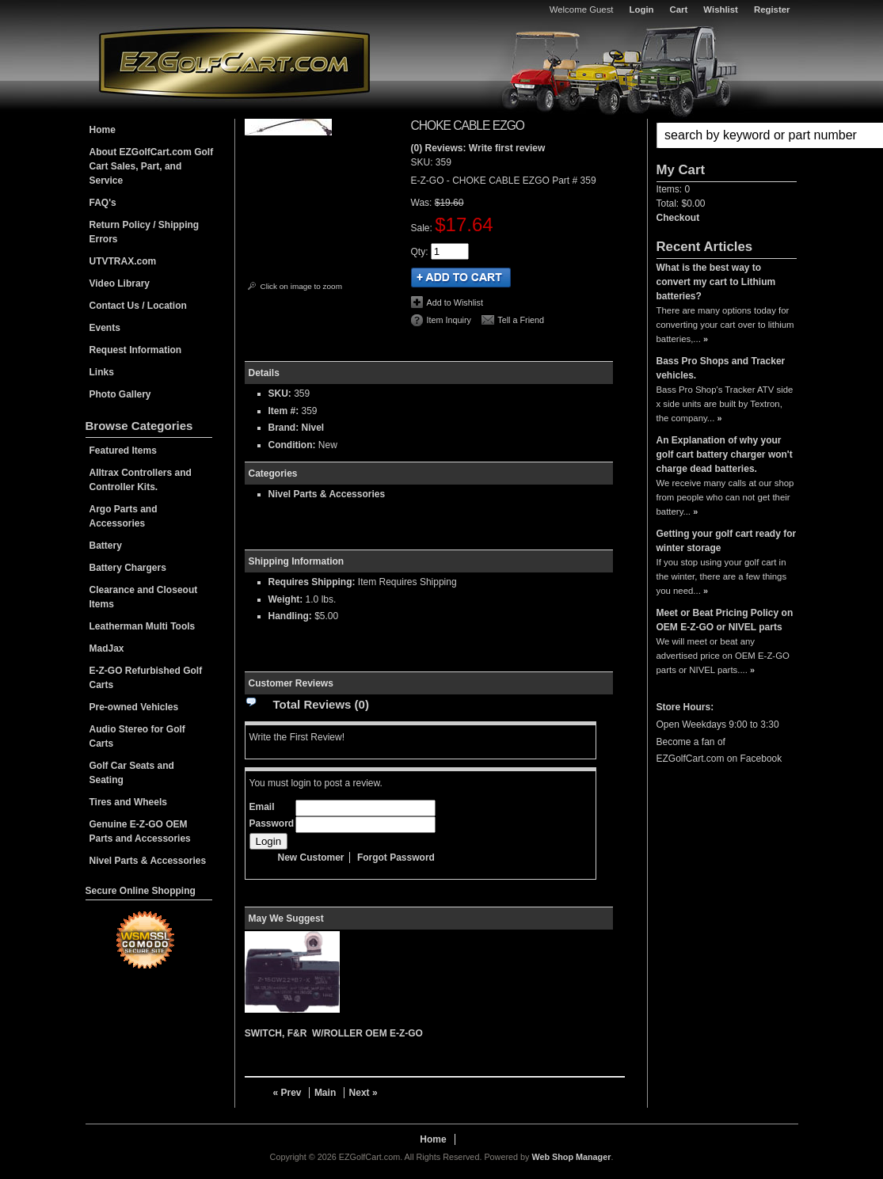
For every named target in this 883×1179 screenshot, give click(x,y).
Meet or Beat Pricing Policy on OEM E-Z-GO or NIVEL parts (725, 620)
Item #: (285, 410)
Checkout (678, 217)
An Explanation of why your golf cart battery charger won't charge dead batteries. (725, 454)
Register (772, 9)
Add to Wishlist (455, 302)
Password (272, 823)
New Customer (311, 857)
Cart (679, 9)
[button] (727, 135)
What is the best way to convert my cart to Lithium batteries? (716, 282)
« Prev (287, 1092)
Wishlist (720, 9)
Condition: (292, 445)
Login (642, 9)
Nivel (313, 427)
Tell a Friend (520, 320)
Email (262, 806)
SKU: (423, 162)
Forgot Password (396, 857)
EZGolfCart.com (234, 62)
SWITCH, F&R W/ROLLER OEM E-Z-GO (334, 1033)
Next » (363, 1092)
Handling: (290, 616)
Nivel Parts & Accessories (327, 494)
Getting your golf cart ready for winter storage (727, 540)
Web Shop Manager (571, 1157)
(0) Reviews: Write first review (478, 148)
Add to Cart (461, 277)
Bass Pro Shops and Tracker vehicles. (721, 368)
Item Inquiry (449, 320)
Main (325, 1092)
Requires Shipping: (312, 582)
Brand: (283, 427)
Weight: (285, 599)
